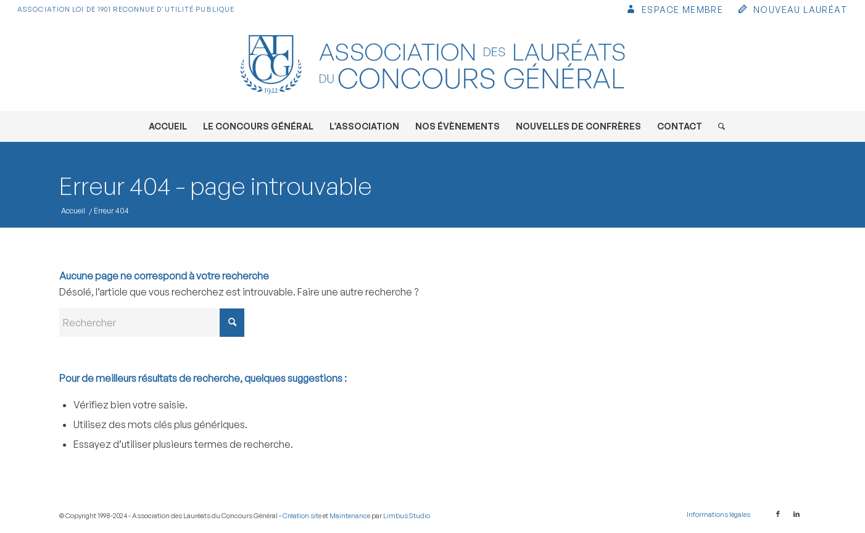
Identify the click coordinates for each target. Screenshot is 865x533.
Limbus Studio (406, 515)
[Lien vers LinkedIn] (796, 514)
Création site (302, 515)
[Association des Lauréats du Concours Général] (433, 65)
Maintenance (349, 515)
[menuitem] (674, 10)
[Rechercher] (717, 126)
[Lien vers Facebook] (778, 514)
